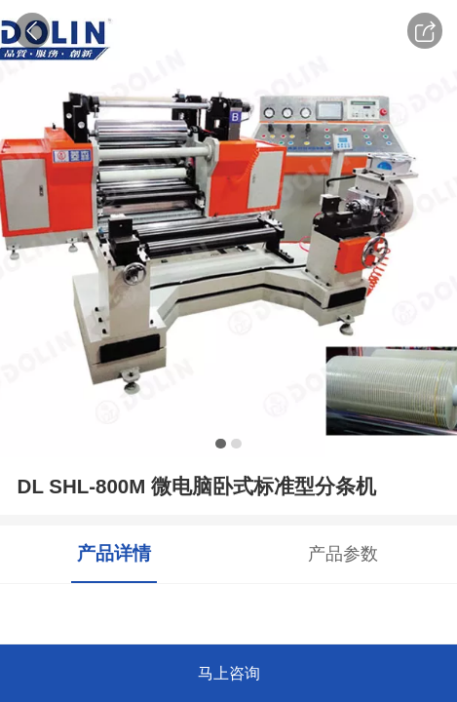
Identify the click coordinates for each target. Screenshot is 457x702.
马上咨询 (229, 673)
